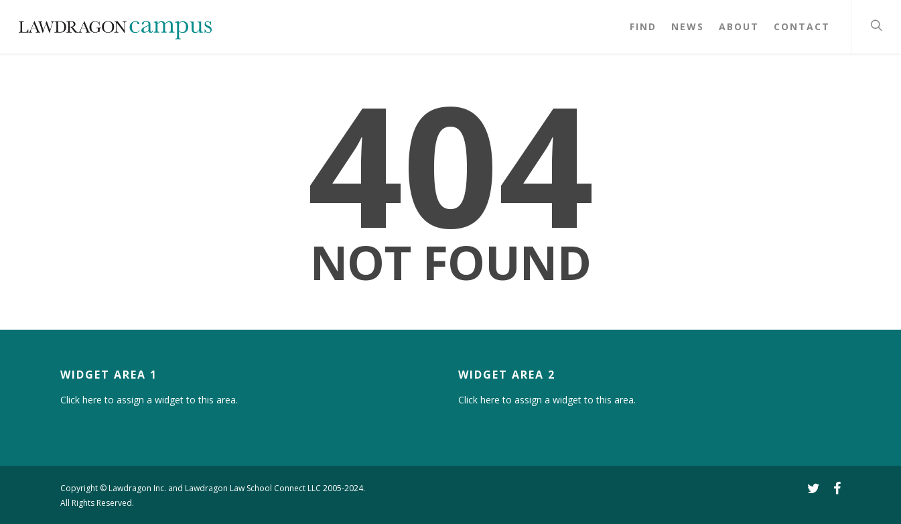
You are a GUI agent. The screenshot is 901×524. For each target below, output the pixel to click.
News (687, 26)
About (739, 26)
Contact (802, 26)
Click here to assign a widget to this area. (149, 399)
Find (643, 26)
